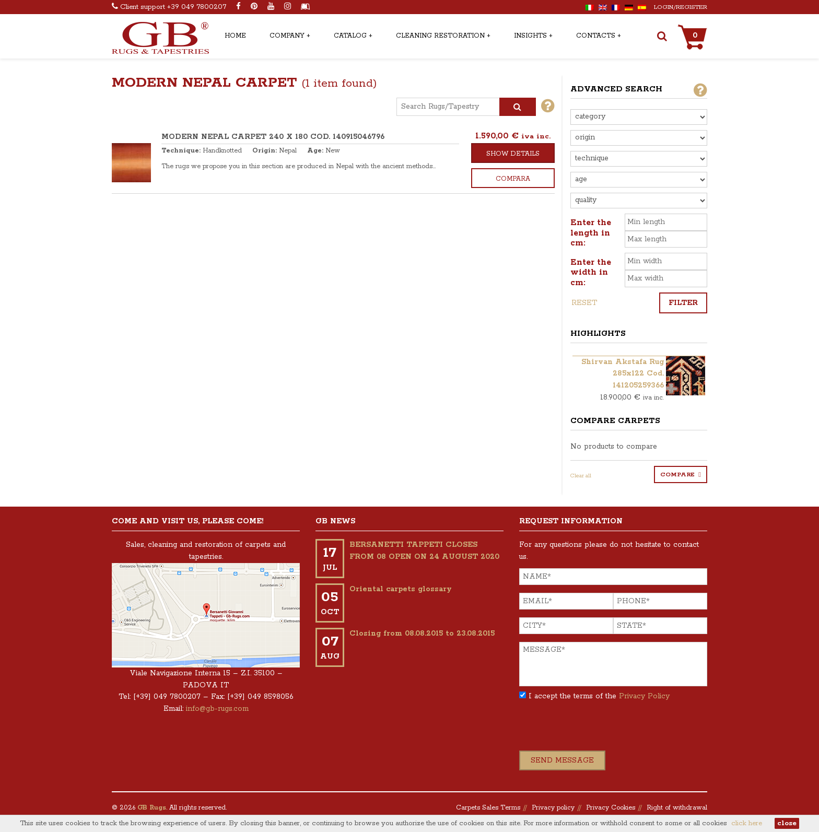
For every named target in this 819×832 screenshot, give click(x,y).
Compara (513, 179)
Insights (530, 36)
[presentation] (598, 730)
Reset (584, 303)
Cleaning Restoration (440, 36)
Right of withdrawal (677, 808)
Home (235, 36)
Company (287, 36)
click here (746, 823)
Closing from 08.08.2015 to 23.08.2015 (422, 633)
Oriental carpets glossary (400, 589)
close (787, 823)
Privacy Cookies (610, 808)
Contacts (595, 36)
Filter (683, 303)
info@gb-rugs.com (217, 708)
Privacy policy (553, 808)
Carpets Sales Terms (488, 808)
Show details (513, 154)
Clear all (580, 475)
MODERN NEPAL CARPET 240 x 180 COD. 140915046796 (272, 137)
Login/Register (680, 7)
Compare (677, 474)
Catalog (350, 36)
